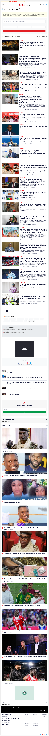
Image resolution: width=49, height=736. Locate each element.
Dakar (27, 318)
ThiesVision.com (35, 716)
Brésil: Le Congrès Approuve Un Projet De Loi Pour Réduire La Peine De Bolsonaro (25, 388)
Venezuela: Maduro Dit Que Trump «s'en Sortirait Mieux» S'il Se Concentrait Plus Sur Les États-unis (26, 383)
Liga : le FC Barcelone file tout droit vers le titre (33, 85)
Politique (22, 215)
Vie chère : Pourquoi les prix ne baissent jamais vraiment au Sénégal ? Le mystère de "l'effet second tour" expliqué (33, 230)
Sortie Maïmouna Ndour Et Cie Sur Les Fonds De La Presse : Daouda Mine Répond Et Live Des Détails (26, 372)
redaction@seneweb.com (10, 729)
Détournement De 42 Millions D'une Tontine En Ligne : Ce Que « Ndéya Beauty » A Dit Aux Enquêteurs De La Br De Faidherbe (24, 502)
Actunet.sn (26, 725)
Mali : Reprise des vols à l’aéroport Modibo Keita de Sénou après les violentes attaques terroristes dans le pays (32, 45)
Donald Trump (19, 321)
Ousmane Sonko (12, 318)
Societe (21, 112)
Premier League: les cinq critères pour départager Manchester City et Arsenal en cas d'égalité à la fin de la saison (33, 260)
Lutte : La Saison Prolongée (13, 394)
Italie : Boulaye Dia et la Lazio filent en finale (32, 271)
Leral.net (26, 714)
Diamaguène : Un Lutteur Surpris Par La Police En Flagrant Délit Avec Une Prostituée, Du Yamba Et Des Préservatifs (25, 579)
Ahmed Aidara (6, 321)
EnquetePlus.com (44, 714)
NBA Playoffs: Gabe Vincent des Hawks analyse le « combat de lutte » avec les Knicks (33, 205)
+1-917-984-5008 (5, 724)
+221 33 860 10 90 (15, 718)
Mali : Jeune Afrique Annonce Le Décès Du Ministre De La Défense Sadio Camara (21, 450)
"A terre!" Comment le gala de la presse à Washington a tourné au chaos (33, 72)
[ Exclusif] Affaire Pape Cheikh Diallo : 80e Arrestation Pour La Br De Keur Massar (22, 527)
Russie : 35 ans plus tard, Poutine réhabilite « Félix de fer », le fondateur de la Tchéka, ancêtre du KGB (32, 181)
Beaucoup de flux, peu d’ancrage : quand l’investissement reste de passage (33, 139)
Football (31, 318)
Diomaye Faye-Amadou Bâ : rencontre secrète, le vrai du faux (32, 217)
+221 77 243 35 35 (6, 718)
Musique (21, 163)
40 (41, 310)
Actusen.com (27, 723)
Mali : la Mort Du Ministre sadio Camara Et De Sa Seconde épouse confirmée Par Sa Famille (24, 553)
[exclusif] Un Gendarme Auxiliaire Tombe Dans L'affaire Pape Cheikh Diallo (20, 475)
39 (38, 310)
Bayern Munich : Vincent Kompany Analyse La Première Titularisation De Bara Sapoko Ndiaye (26, 682)
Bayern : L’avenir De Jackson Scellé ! (12, 631)
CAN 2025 (37, 318)
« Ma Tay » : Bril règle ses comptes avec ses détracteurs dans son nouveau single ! (33, 167)
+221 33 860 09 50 (6, 720)
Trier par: (38, 36)
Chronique (22, 124)
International (22, 54)
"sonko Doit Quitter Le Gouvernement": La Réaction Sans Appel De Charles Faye (24, 377)
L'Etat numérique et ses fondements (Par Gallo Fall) (33, 285)
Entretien (22, 148)
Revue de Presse (20, 318)
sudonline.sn (35, 721)
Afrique (21, 40)
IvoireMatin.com (44, 716)
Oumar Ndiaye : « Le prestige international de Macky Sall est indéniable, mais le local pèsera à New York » (32, 153)
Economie (21, 94)
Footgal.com (27, 721)
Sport (21, 82)
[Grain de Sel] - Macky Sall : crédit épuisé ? (33, 127)
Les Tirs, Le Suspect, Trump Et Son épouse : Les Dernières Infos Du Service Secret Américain (25, 656)
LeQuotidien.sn (35, 723)
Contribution (23, 282)
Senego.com (35, 714)
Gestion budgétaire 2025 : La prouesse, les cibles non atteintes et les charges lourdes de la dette (33, 193)
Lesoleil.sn (26, 716)
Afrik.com (43, 721)
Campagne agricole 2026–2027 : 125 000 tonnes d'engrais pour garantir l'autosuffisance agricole (33, 298)
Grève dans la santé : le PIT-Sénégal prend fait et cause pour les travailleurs (33, 115)
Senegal (5, 318)
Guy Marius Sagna (31, 321)
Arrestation (13, 321)
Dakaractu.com (35, 725)
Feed (25, 321)
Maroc (42, 318)
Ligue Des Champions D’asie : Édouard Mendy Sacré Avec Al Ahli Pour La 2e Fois (22, 605)
